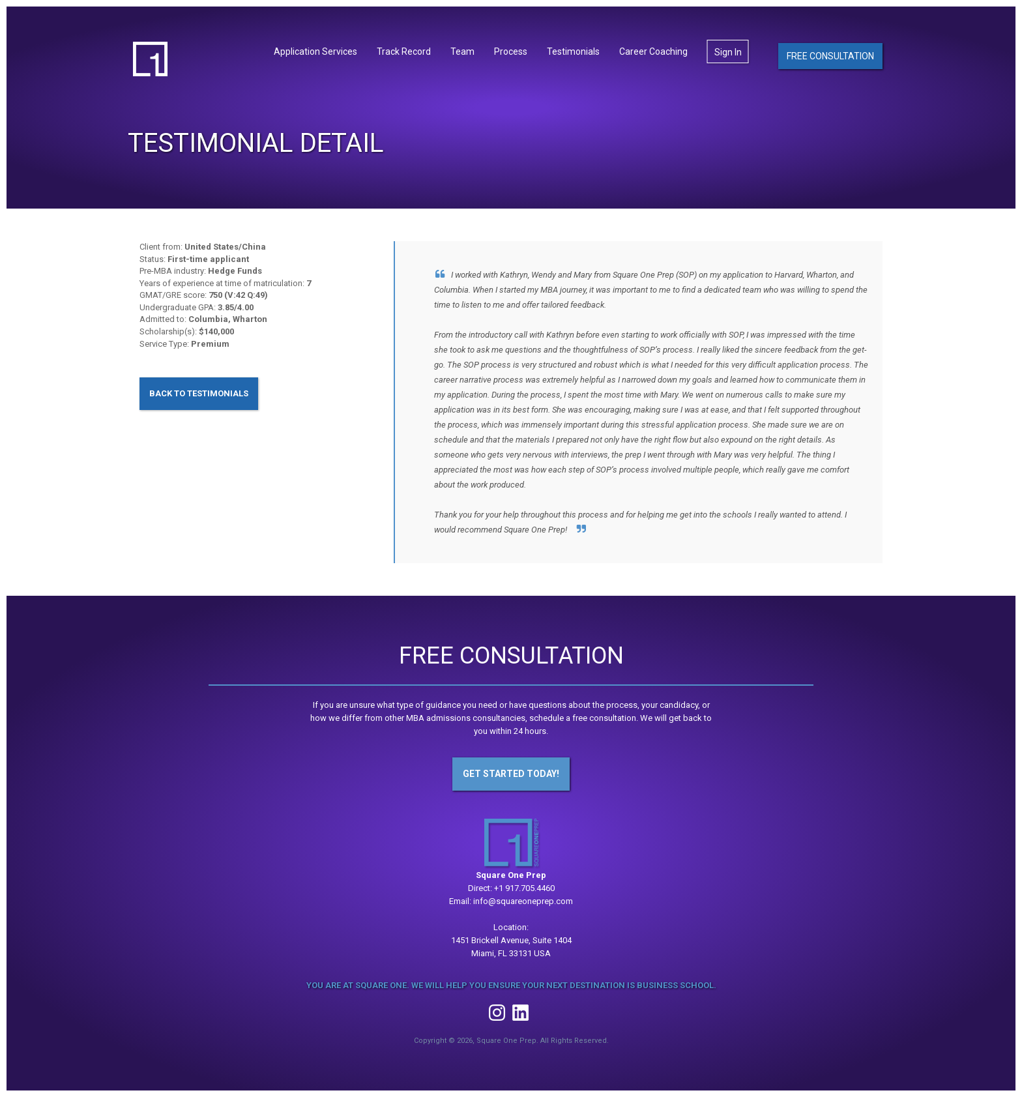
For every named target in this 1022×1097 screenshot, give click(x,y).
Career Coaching (653, 53)
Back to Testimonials (198, 393)
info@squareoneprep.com (523, 901)
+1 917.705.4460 (524, 888)
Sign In (728, 54)
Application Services (315, 53)
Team (462, 53)
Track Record (404, 53)
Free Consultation (830, 57)
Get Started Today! (511, 773)
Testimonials (573, 53)
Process (510, 53)
